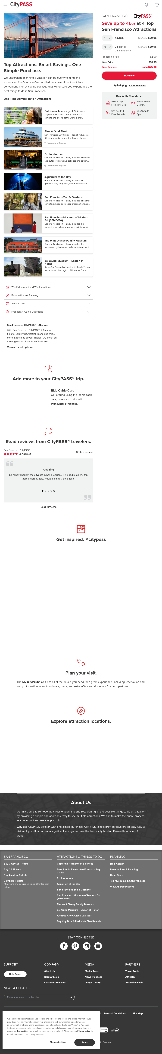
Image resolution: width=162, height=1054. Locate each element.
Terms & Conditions (115, 1013)
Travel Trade (132, 971)
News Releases (93, 977)
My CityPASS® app (34, 682)
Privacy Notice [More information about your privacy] (83, 1031)
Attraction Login (134, 982)
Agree (85, 1042)
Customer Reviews (55, 982)
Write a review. (84, 452)
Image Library (92, 982)
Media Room (92, 971)
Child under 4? (123, 50)
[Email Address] (39, 997)
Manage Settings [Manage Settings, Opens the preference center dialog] (58, 1042)
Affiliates (130, 977)
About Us (49, 971)
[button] (48, 115)
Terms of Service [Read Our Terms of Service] (24, 1031)
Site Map (138, 1013)
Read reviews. (48, 506)
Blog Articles (51, 977)
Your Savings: (109, 67)
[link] (17, 454)
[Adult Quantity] (107, 38)
